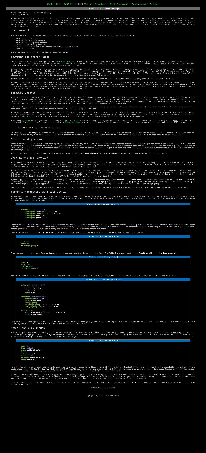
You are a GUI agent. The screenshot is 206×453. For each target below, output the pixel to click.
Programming (139, 4)
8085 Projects (72, 4)
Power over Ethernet (65, 71)
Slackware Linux (72, 141)
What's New (53, 4)
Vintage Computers (95, 4)
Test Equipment (119, 4)
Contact (154, 4)
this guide (27, 138)
